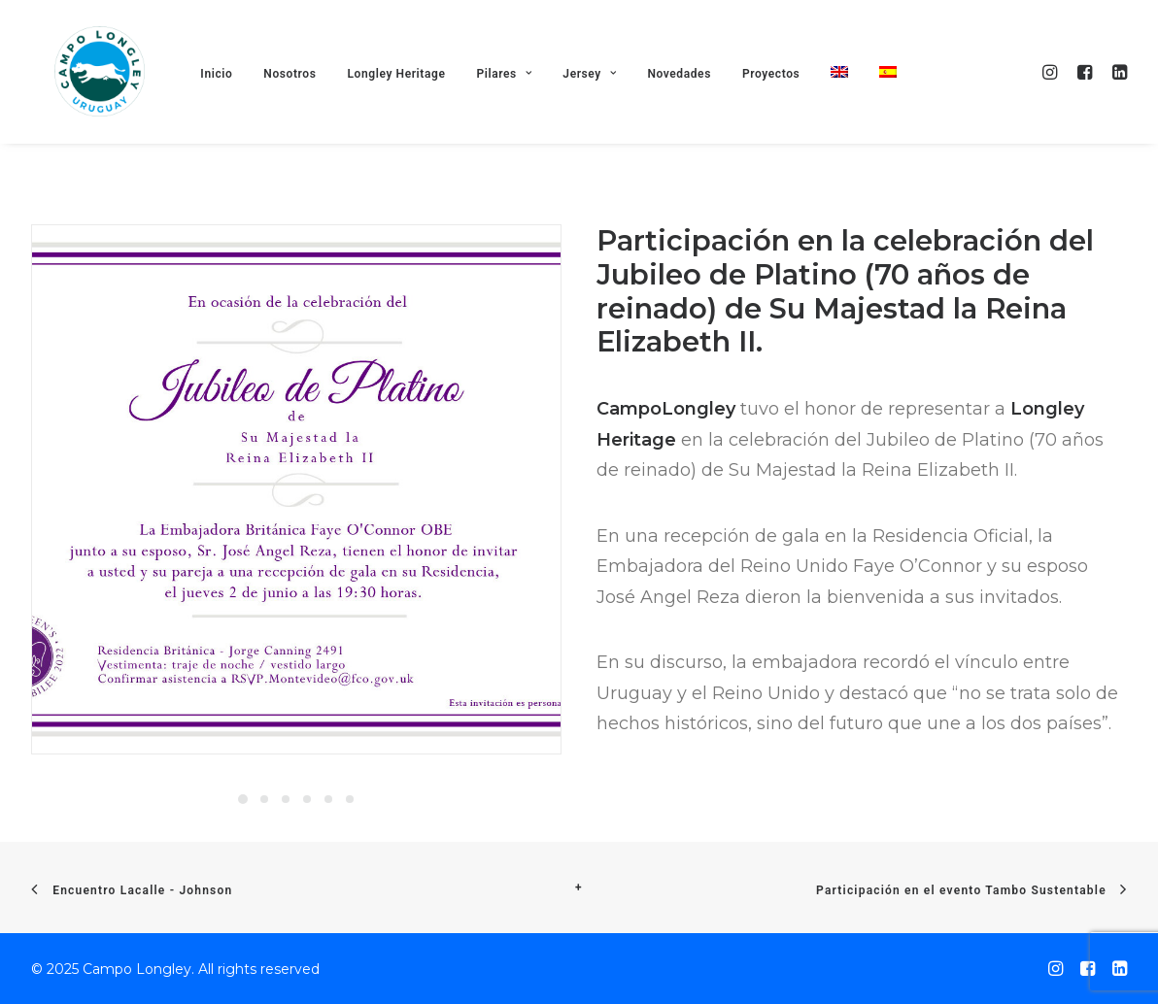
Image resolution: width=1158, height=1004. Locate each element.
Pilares (514, 96)
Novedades (690, 96)
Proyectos (781, 96)
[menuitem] (850, 95)
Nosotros (300, 96)
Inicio (227, 96)
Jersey (600, 96)
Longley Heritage (407, 96)
